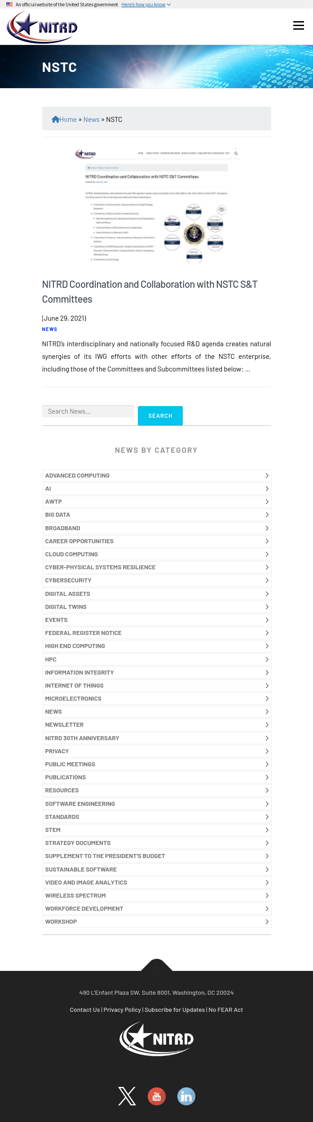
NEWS (50, 329)
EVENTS (56, 619)
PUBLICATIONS (65, 777)
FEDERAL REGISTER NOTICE (83, 632)
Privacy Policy (122, 1009)
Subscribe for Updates (175, 1009)
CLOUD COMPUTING (71, 554)
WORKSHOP (61, 921)
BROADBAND (62, 528)
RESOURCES (62, 790)
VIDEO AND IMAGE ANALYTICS (86, 882)
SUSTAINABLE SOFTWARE (81, 869)
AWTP (53, 501)
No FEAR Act (225, 1009)
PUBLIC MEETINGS (70, 764)
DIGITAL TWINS (66, 606)
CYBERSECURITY (68, 580)
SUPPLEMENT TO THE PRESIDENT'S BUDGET (105, 855)
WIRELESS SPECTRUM (75, 895)
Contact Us (85, 1009)
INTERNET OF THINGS (74, 685)
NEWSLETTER (64, 724)
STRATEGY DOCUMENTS (78, 842)
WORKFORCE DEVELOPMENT (84, 908)
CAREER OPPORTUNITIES (79, 541)
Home (68, 119)
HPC (51, 659)
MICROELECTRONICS (73, 698)
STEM (53, 829)
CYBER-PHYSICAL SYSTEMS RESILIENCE (100, 567)
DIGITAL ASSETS (67, 593)
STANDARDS (62, 816)
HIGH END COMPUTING (75, 645)
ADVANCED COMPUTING (77, 475)
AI (48, 488)
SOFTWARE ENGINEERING (80, 803)
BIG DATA (58, 514)
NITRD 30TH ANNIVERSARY (82, 738)
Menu (298, 25)
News (92, 119)
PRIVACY (57, 751)
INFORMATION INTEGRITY (79, 672)
